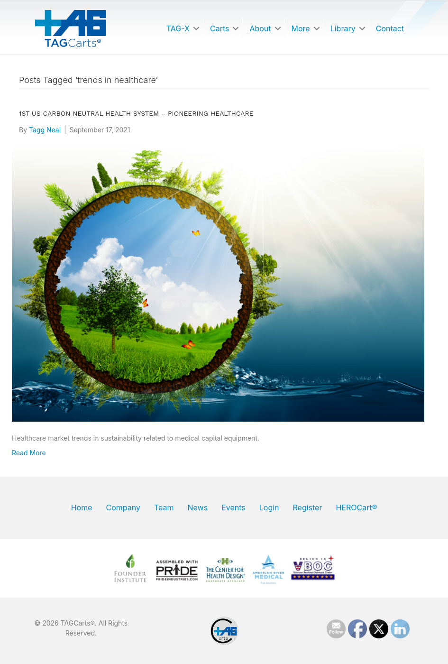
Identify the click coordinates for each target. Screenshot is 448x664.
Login (269, 507)
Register (307, 507)
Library (343, 28)
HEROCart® (356, 507)
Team (164, 507)
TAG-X (178, 28)
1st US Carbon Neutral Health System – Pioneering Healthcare (136, 113)
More (301, 28)
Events (233, 507)
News (197, 507)
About (260, 28)
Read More (29, 453)
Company (123, 507)
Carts (219, 28)
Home (81, 507)
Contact (390, 28)
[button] (196, 28)
